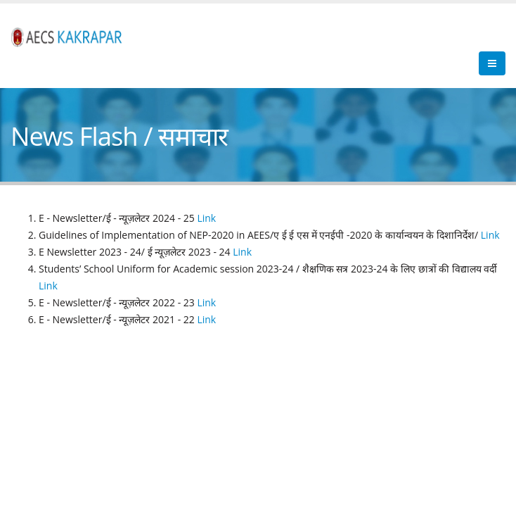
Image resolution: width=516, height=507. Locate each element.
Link (205, 218)
